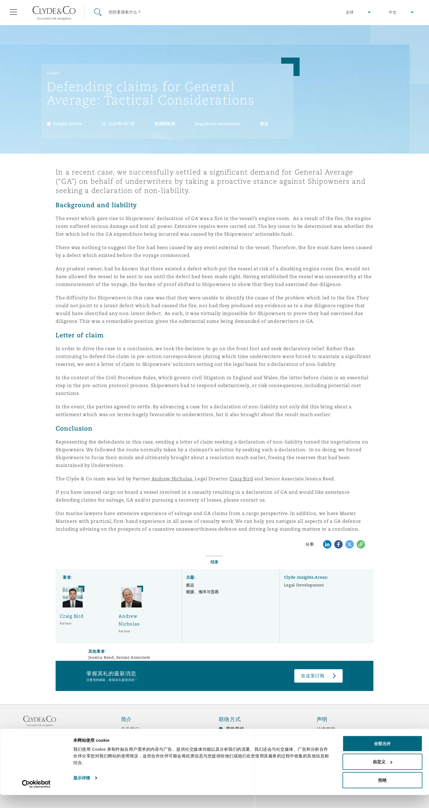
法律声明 (326, 729)
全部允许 (382, 756)
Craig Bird (241, 479)
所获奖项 (130, 739)
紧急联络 (235, 729)
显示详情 (81, 790)
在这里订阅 (312, 676)
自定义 (382, 775)
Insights (53, 73)
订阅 (223, 739)
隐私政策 (326, 739)
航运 (190, 585)
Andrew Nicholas (172, 479)
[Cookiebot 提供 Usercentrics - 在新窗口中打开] (36, 797)
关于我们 (130, 729)
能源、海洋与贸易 (202, 591)
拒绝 (382, 793)
